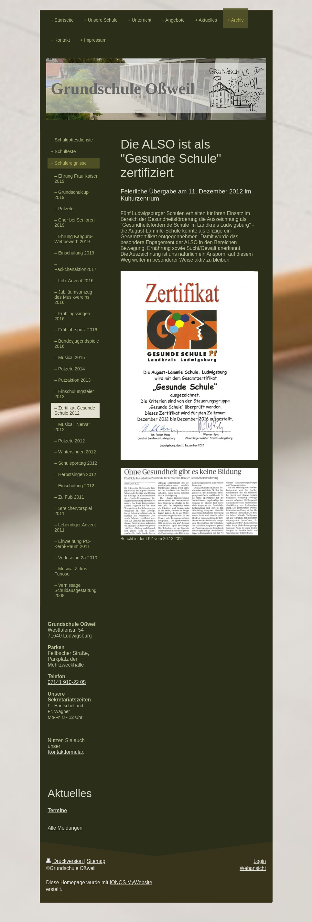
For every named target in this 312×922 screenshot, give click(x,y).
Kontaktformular (65, 752)
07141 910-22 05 (67, 682)
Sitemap (96, 861)
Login (259, 861)
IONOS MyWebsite (131, 882)
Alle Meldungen (65, 828)
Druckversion (65, 861)
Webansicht (253, 868)
